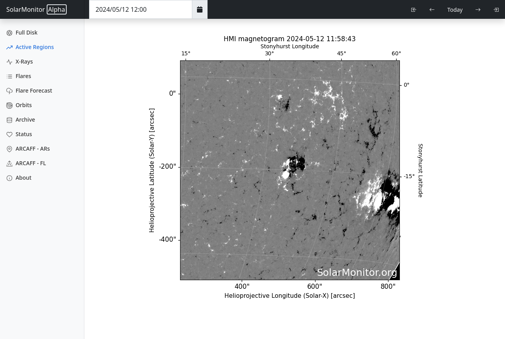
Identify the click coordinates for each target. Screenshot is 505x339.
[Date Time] (140, 9)
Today (455, 9)
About (18, 177)
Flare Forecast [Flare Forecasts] (29, 90)
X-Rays (19, 61)
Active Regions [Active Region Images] (30, 47)
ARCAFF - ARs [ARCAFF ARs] (28, 148)
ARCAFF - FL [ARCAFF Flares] (26, 163)
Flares (18, 76)
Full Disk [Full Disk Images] (22, 32)
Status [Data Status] (19, 134)
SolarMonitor (36, 9)
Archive (20, 119)
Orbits (19, 105)
